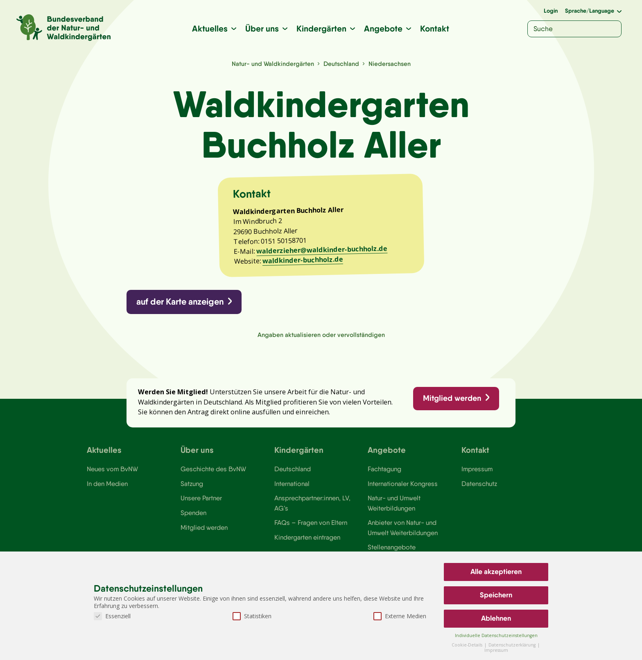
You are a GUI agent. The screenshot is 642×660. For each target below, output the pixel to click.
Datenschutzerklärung (512, 645)
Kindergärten (321, 28)
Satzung (192, 483)
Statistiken (252, 616)
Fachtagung (384, 469)
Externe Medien (399, 616)
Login (551, 10)
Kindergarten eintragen (307, 537)
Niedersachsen (389, 64)
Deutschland (341, 64)
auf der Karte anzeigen (180, 301)
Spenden (193, 513)
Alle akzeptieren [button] (496, 571)
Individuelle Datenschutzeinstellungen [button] (496, 635)
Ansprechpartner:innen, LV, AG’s (312, 503)
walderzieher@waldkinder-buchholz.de (321, 250)
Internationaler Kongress (403, 483)
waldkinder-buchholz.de (302, 260)
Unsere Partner (201, 498)
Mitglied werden (452, 398)
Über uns (262, 28)
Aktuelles (210, 28)
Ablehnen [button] (496, 618)
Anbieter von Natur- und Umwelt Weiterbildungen (403, 527)
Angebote (383, 28)
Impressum (477, 469)
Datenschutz (479, 483)
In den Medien (107, 483)
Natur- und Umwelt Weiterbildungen (394, 503)
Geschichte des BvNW (213, 469)
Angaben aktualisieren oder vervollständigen (321, 335)
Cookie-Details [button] (468, 645)
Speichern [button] (496, 594)
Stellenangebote (392, 547)
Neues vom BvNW (112, 469)
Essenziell (112, 616)
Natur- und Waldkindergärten (273, 64)
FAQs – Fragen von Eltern (310, 522)
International (292, 483)
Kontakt (434, 28)
